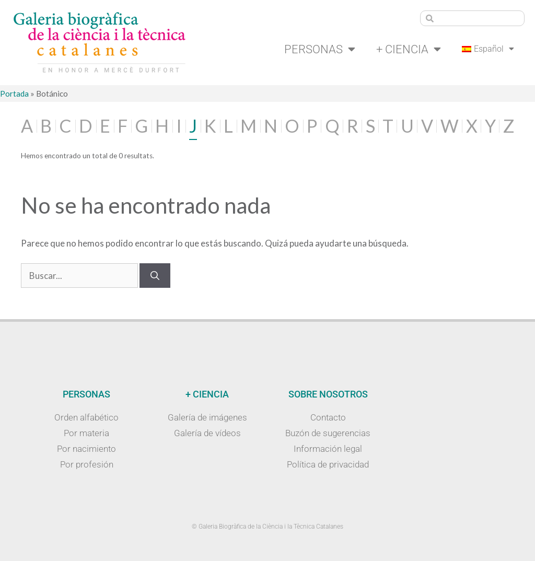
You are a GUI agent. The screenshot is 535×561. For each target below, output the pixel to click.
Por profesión (86, 464)
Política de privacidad (328, 464)
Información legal (328, 448)
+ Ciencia (408, 49)
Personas (319, 49)
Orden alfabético (86, 417)
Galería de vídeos (207, 433)
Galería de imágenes (207, 417)
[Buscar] (154, 275)
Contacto (328, 417)
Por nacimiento (86, 448)
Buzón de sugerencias (327, 433)
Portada (14, 93)
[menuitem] (488, 49)
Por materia (86, 433)
